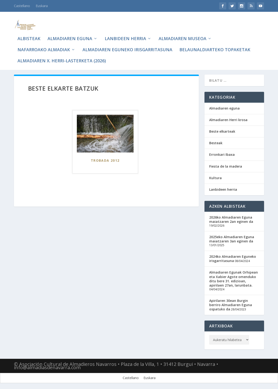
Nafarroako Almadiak (43, 44)
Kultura (215, 176)
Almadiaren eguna (70, 33)
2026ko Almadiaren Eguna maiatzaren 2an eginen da (231, 218)
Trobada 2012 (105, 159)
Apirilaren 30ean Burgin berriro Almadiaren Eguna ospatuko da (230, 303)
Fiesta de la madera (225, 165)
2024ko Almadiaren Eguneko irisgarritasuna (232, 257)
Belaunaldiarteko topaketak (214, 44)
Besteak (215, 142)
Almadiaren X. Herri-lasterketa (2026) (61, 55)
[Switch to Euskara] (149, 377)
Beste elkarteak (222, 130)
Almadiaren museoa (182, 33)
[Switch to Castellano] (22, 6)
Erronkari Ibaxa (222, 153)
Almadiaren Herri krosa (228, 118)
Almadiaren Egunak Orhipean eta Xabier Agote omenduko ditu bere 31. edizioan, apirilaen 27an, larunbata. (233, 278)
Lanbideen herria (125, 33)
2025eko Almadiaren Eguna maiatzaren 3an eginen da (231, 237)
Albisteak (28, 33)
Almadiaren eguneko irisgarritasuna (127, 44)
